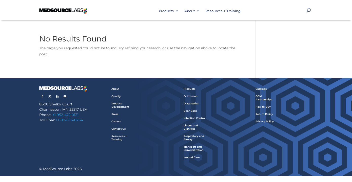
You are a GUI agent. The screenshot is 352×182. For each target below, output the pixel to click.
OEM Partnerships (264, 98)
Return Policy (264, 114)
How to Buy (263, 106)
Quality (116, 96)
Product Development (120, 105)
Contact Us (118, 128)
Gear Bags (190, 110)
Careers (116, 121)
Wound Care (192, 157)
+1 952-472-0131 (65, 114)
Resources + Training (223, 11)
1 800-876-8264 (69, 120)
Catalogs (261, 88)
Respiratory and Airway (194, 137)
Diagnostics (191, 103)
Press (114, 114)
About (189, 11)
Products (166, 11)
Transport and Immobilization (193, 148)
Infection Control (194, 118)
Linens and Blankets (191, 127)
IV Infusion (191, 96)
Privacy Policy (265, 121)
